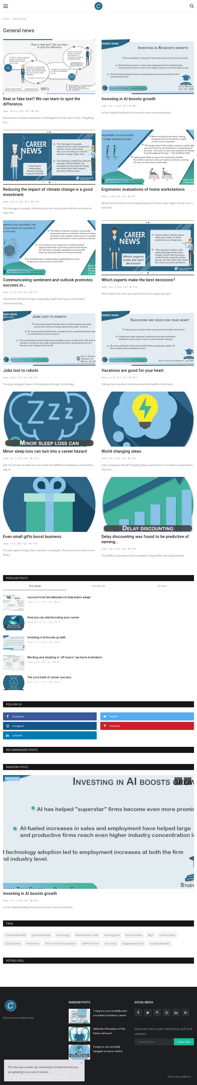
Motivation (32, 943)
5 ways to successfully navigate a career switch (107, 1049)
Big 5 (151, 935)
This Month (98, 586)
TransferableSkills (15, 935)
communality (167, 935)
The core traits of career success (49, 677)
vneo (5, 111)
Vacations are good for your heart (133, 370)
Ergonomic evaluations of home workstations (143, 189)
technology (63, 935)
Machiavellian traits (86, 935)
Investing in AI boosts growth (129, 98)
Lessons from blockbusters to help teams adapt (58, 597)
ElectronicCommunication (60, 943)
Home (6, 18)
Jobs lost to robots (20, 370)
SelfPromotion (90, 943)
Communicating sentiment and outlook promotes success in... (48, 282)
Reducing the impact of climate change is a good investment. (48, 192)
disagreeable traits (133, 943)
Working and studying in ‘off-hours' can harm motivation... (65, 657)
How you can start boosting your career (53, 617)
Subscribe (184, 1042)
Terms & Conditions (179, 1076)
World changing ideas (121, 451)
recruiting (110, 943)
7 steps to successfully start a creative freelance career (110, 1013)
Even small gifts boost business (32, 536)
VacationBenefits (159, 943)
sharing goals (112, 935)
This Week (35, 586)
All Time (162, 586)
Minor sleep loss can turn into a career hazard (45, 451)
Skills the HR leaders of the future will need (109, 1031)
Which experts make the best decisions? (138, 279)
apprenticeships (41, 935)
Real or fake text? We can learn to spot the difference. (41, 101)
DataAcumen (13, 943)
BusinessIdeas (133, 935)
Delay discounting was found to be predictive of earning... (145, 539)
